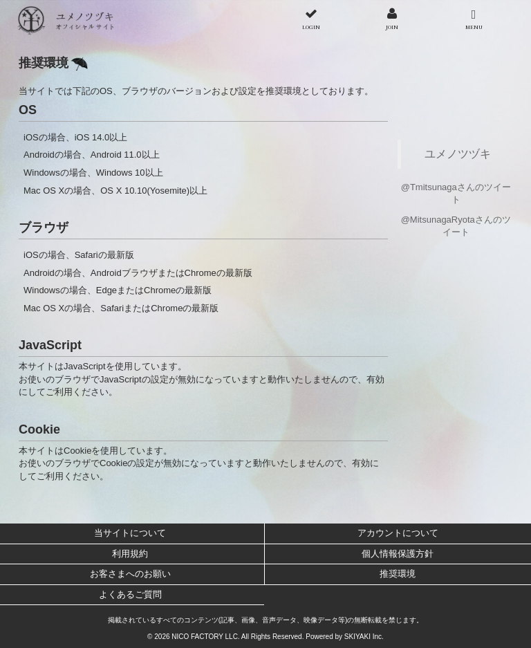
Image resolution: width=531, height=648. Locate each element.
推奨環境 (398, 573)
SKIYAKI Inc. (364, 636)
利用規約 (130, 553)
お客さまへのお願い (130, 573)
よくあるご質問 (130, 594)
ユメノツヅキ (458, 153)
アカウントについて (397, 533)
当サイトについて (130, 533)
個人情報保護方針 (398, 553)
